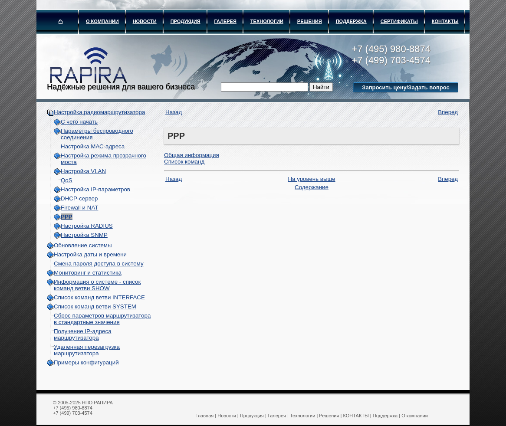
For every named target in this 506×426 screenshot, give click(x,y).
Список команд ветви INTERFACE (99, 297)
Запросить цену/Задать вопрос (405, 87)
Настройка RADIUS (87, 226)
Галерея (225, 21)
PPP (66, 216)
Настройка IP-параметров (95, 189)
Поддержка (351, 21)
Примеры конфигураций (86, 362)
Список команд (184, 161)
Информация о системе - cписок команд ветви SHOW (97, 285)
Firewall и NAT (79, 207)
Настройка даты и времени (90, 254)
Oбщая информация (191, 155)
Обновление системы (83, 245)
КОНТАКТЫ (445, 21)
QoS (66, 180)
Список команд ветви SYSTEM (95, 306)
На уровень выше (311, 179)
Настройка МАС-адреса (93, 146)
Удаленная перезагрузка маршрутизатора (87, 350)
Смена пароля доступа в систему (99, 263)
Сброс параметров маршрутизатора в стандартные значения (102, 318)
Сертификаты (399, 21)
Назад (173, 112)
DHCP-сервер (79, 198)
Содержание (312, 187)
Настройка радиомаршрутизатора (99, 112)
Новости (145, 21)
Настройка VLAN (83, 171)
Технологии (266, 21)
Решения (309, 21)
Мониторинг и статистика (88, 272)
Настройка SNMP (84, 235)
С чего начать (79, 121)
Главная (204, 415)
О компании (102, 21)
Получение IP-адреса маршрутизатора (83, 334)
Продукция (185, 21)
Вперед (448, 112)
